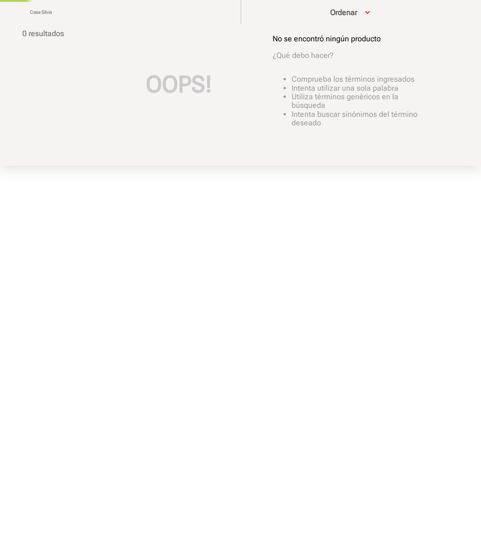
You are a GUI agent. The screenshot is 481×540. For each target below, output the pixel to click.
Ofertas (454, 21)
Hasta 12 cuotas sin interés (238, 6)
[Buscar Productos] (18, 25)
